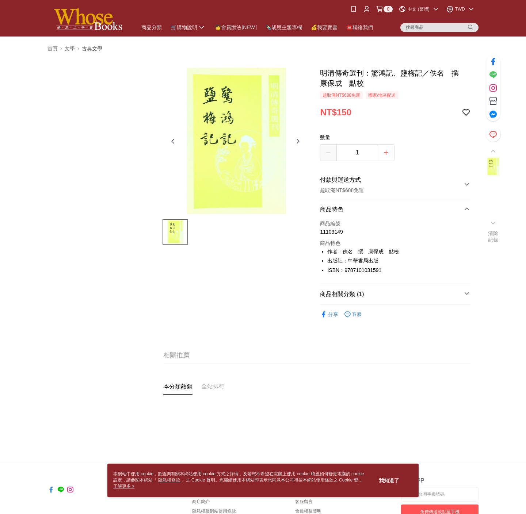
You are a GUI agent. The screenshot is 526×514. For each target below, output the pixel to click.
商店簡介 (201, 501)
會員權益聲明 (308, 511)
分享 (329, 314)
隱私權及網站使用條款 (214, 511)
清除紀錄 (493, 236)
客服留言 (304, 501)
